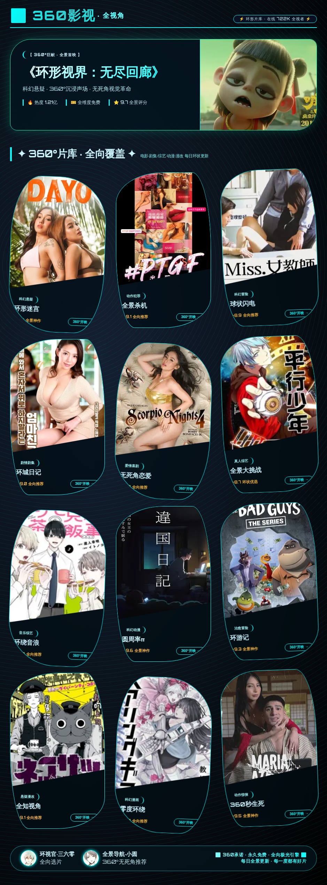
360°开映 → (82, 322)
